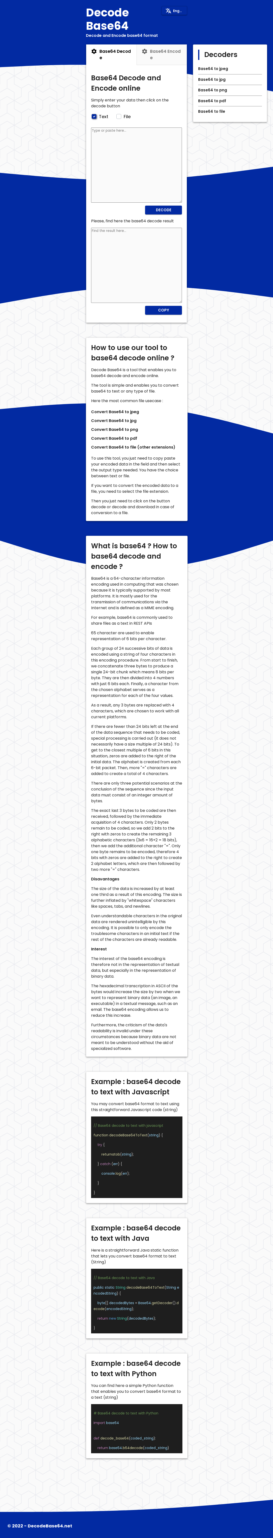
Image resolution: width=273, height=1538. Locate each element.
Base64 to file (211, 111)
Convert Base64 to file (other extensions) (133, 447)
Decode (163, 209)
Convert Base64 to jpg (113, 420)
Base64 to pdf (212, 100)
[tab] (162, 54)
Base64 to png (212, 90)
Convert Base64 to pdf (114, 438)
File (127, 116)
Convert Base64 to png (114, 429)
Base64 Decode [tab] (111, 54)
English (176, 10)
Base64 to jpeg (213, 68)
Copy (163, 310)
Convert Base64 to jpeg (115, 412)
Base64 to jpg (212, 79)
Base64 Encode (165, 54)
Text (103, 116)
